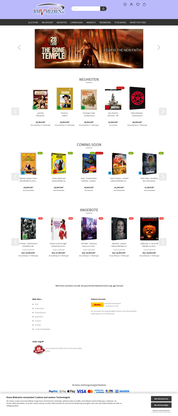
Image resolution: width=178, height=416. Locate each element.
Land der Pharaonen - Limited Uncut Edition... (40, 114)
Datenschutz (39, 308)
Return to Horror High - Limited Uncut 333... (58, 244)
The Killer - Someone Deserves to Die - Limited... (89, 244)
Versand (120, 286)
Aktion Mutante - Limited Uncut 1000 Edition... (137, 114)
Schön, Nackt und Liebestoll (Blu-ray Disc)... (59, 179)
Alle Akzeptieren (161, 399)
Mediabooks (105, 22)
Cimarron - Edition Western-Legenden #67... (65, 114)
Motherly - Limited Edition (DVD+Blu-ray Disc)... (119, 244)
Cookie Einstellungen (42, 329)
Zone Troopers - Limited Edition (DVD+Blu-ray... (119, 179)
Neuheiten (62, 22)
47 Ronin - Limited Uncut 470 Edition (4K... (28, 244)
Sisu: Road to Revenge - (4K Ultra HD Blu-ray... (113, 114)
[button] (19, 47)
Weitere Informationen (161, 410)
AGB (36, 304)
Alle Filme (33, 22)
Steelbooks (120, 22)
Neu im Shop (47, 22)
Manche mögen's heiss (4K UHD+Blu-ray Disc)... (28, 179)
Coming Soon (76, 22)
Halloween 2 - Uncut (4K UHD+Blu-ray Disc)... (149, 244)
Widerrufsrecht (40, 312)
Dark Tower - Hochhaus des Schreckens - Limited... (149, 179)
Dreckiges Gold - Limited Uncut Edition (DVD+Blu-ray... (89, 114)
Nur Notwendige (161, 405)
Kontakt (38, 325)
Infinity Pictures (138, 22)
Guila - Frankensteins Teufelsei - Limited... (89, 179)
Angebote (91, 22)
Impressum (39, 316)
